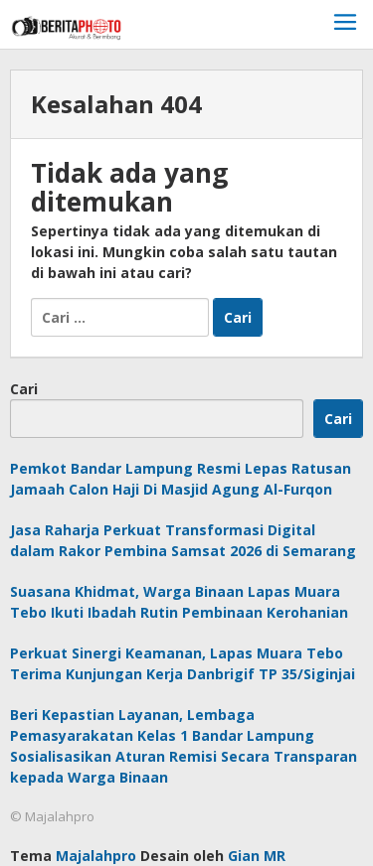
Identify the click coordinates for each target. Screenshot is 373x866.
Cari (24, 388)
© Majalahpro (52, 816)
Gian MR (256, 855)
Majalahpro (96, 855)
